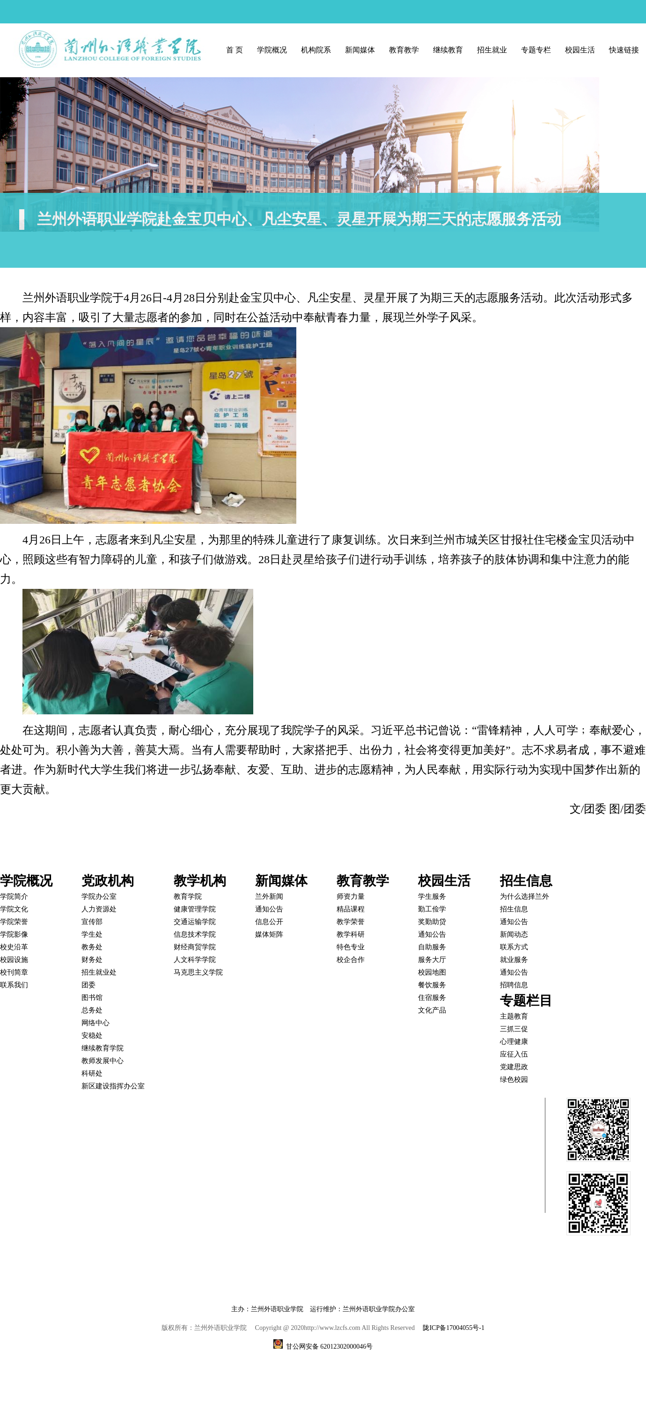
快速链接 (624, 50)
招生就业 (492, 50)
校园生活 (580, 50)
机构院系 (316, 50)
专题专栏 (536, 50)
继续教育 (448, 50)
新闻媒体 (360, 50)
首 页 (234, 50)
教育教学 (404, 50)
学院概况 (272, 50)
